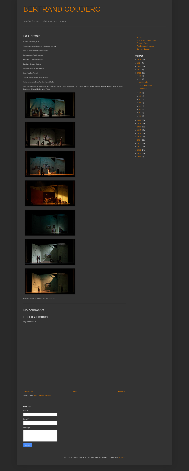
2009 (139, 157)
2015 (139, 137)
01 (140, 116)
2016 (139, 133)
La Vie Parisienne (145, 85)
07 (140, 99)
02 (140, 113)
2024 (139, 63)
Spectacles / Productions (146, 40)
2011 (139, 150)
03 (140, 109)
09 (140, 96)
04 (140, 106)
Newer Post (28, 391)
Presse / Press (142, 43)
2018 (139, 127)
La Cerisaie (143, 82)
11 (140, 79)
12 (140, 76)
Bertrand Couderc (143, 49)
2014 (139, 140)
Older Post (121, 391)
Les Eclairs (143, 89)
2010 (139, 153)
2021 (139, 73)
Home (74, 391)
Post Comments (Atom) (42, 395)
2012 (139, 147)
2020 (139, 120)
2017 (139, 130)
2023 (139, 66)
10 (140, 93)
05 (140, 103)
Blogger (121, 457)
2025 (139, 60)
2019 (139, 123)
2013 (139, 143)
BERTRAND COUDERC (61, 9)
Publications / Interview (145, 46)
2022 (139, 70)
